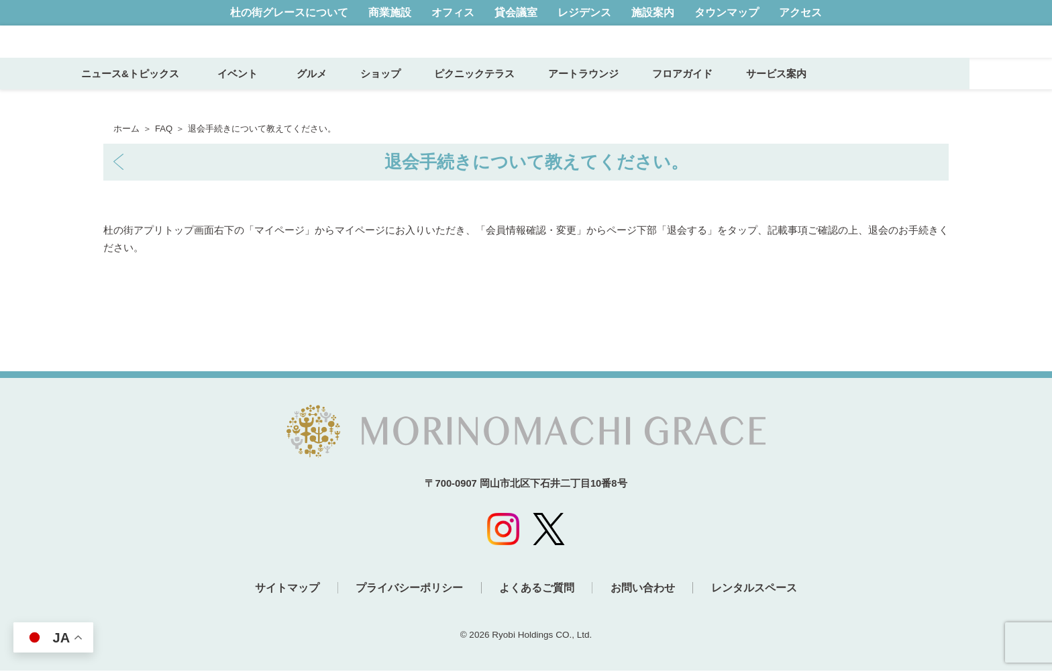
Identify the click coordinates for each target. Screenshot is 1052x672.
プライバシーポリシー (404, 590)
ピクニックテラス (556, 98)
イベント (325, 98)
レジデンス (584, 12)
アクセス (800, 12)
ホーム (126, 129)
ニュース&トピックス (213, 98)
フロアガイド (764, 98)
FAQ (163, 129)
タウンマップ (726, 12)
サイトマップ (278, 590)
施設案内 (652, 12)
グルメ (393, 98)
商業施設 (389, 12)
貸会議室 (515, 12)
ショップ (462, 98)
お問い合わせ (647, 590)
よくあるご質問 (536, 590)
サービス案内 (858, 98)
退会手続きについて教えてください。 (536, 161)
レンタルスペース (763, 590)
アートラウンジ (665, 98)
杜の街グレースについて (289, 12)
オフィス (452, 12)
